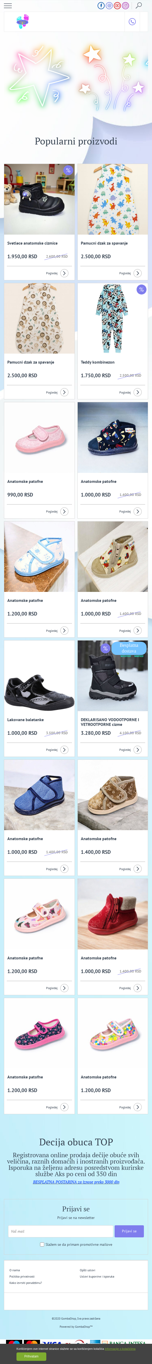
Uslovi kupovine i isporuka (97, 1276)
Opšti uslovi (87, 1270)
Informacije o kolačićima (120, 1348)
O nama (14, 1270)
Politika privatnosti (22, 1276)
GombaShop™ (84, 1327)
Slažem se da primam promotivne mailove (79, 1245)
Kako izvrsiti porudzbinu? (25, 1283)
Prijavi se (129, 1231)
